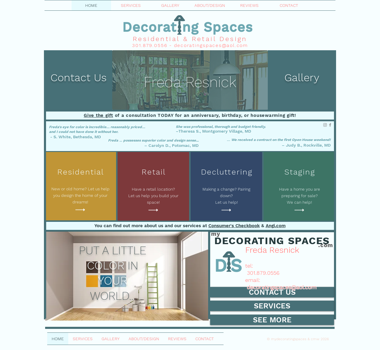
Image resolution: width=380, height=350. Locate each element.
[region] (190, 80)
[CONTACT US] (272, 292)
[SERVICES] (272, 306)
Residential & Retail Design (190, 39)
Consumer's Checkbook (234, 225)
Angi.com (276, 225)
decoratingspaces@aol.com (211, 45)
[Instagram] (325, 125)
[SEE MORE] (272, 320)
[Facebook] (330, 125)
